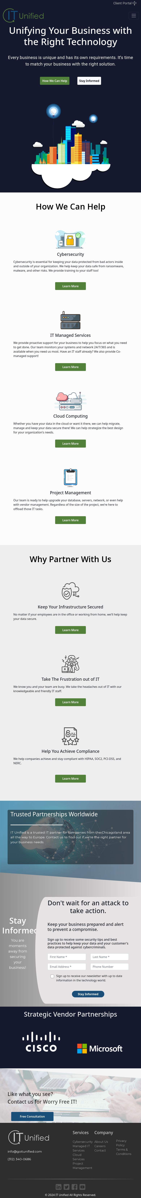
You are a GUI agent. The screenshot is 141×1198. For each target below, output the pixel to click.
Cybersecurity (83, 1142)
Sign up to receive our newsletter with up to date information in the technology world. (89, 978)
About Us (101, 1142)
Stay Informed (89, 81)
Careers (99, 1146)
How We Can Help (54, 81)
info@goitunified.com (25, 1151)
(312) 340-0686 (19, 1159)
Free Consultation (32, 1116)
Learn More (70, 286)
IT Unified (62, 1195)
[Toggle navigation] (134, 15)
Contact (100, 1150)
